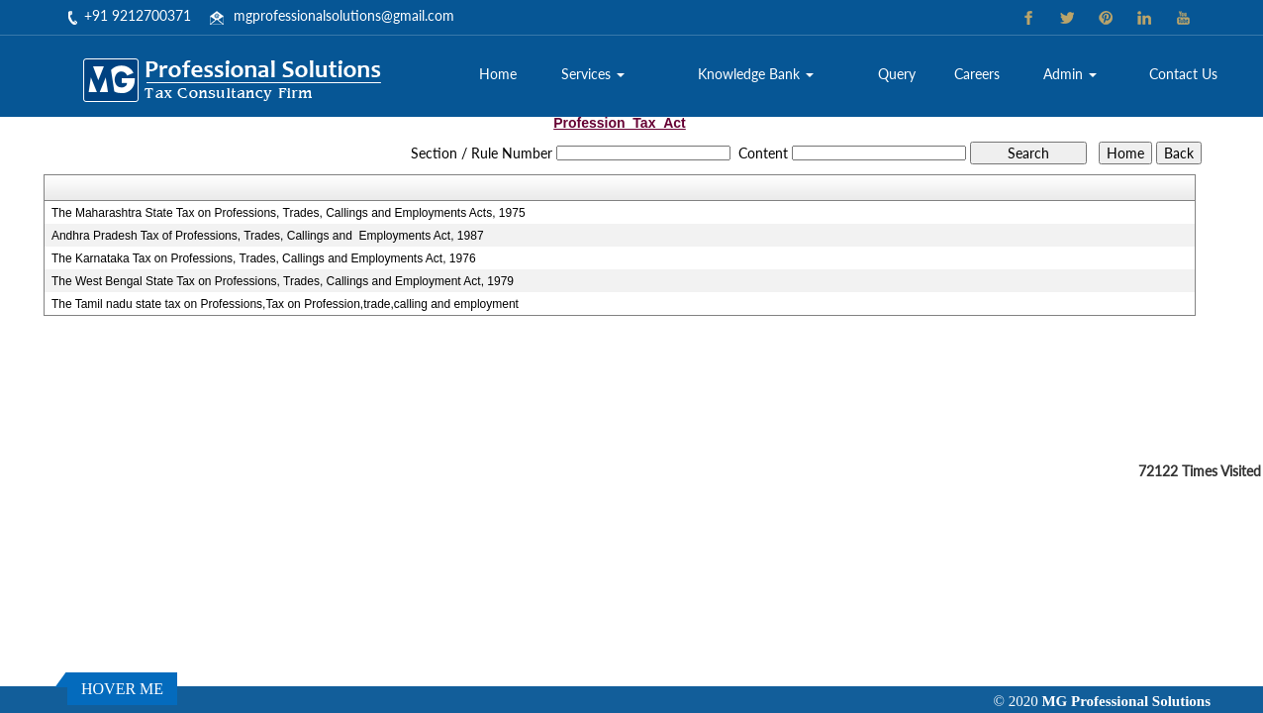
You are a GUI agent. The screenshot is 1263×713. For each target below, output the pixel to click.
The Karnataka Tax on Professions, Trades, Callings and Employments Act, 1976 (263, 258)
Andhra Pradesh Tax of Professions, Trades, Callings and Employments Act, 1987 (267, 236)
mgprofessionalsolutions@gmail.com (344, 15)
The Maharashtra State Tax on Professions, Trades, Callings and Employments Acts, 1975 (288, 213)
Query (897, 73)
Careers (977, 73)
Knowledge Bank (756, 73)
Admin (1070, 73)
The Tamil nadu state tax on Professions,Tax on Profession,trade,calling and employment (285, 304)
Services (593, 73)
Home (498, 73)
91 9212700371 (141, 15)
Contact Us (1183, 73)
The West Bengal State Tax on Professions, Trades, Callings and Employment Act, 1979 (282, 281)
